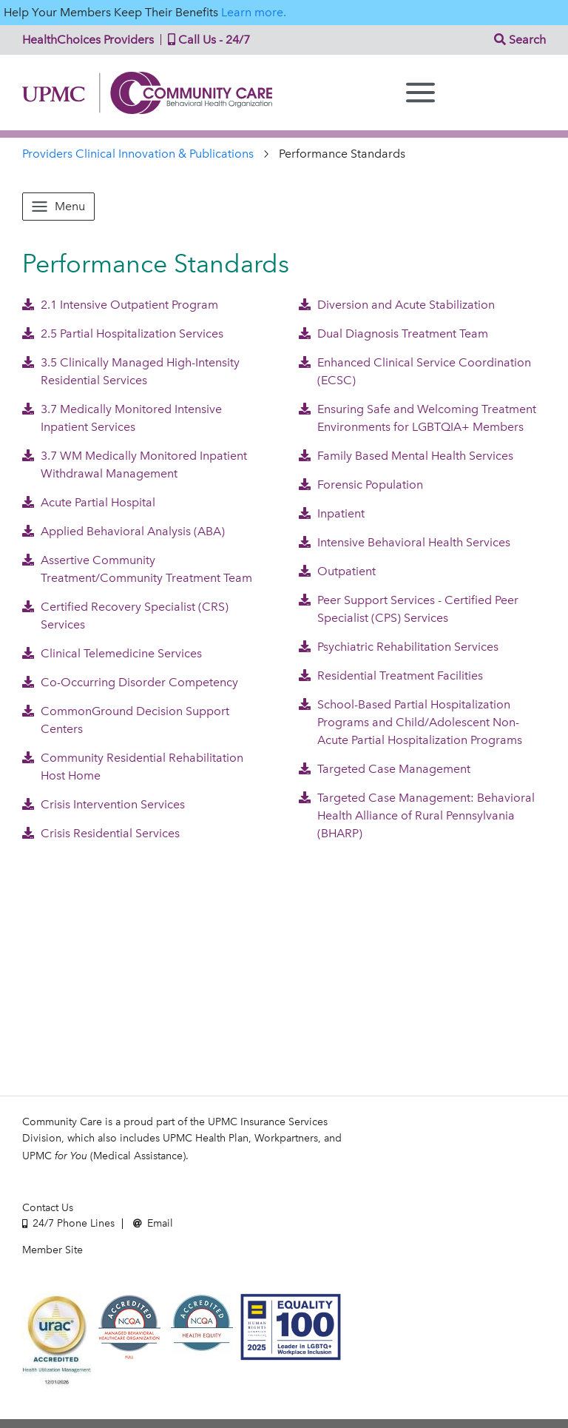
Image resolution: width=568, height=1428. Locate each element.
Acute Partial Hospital (88, 502)
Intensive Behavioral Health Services (404, 542)
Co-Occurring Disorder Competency (130, 682)
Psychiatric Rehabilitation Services (398, 647)
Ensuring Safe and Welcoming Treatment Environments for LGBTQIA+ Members (417, 418)
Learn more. (253, 12)
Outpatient (337, 571)
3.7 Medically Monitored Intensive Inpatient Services (122, 418)
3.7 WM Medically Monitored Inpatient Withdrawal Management (134, 464)
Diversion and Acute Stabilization (397, 305)
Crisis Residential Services (101, 833)
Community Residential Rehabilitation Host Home (132, 766)
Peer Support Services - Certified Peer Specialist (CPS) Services (408, 609)
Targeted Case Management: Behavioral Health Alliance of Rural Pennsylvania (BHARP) (417, 815)
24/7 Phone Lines (68, 1223)
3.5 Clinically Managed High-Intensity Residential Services (131, 371)
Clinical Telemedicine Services (112, 653)
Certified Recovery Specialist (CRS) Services (125, 615)
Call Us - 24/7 (205, 40)
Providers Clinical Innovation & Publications (138, 154)
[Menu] (420, 92)
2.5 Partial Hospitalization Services (122, 333)
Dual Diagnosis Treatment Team (393, 333)
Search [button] (520, 40)
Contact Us (47, 1207)
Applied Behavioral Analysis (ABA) (123, 531)
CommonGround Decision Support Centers (125, 720)
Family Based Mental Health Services (406, 456)
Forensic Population (361, 484)
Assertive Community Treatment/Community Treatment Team (137, 569)
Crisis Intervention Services (103, 804)
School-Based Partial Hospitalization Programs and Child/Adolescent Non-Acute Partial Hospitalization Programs (410, 722)
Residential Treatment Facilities (391, 675)
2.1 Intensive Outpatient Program (120, 305)
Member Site (52, 1250)
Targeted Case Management (384, 769)
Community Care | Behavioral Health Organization (153, 93)
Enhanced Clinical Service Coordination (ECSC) (415, 371)
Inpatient (332, 513)
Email (153, 1223)
